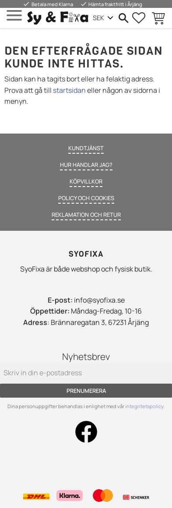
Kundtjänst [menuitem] (86, 148)
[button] (14, 15)
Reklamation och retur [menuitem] (86, 215)
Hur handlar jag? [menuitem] (86, 165)
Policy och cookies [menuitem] (86, 198)
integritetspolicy (144, 406)
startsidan (69, 90)
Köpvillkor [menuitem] (86, 181)
